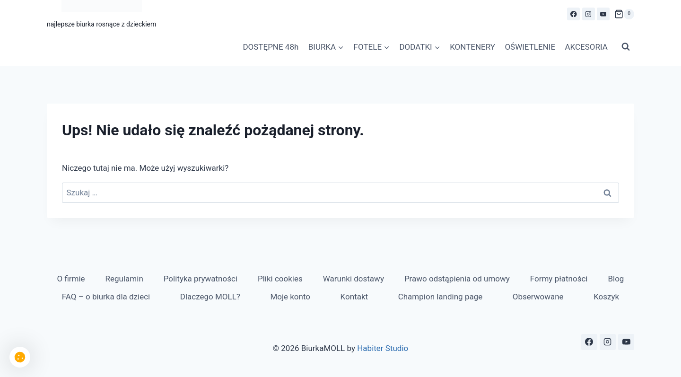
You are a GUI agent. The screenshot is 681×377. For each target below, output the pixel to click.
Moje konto (290, 296)
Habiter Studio (382, 348)
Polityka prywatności (200, 278)
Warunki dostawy (353, 278)
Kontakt (354, 296)
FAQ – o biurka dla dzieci (106, 296)
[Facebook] (573, 14)
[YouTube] (603, 14)
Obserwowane (538, 296)
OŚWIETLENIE (530, 47)
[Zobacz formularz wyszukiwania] (625, 46)
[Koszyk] (624, 14)
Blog (616, 278)
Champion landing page (440, 296)
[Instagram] (588, 14)
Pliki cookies (280, 278)
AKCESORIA (586, 47)
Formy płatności (559, 278)
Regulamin (124, 278)
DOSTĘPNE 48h (270, 47)
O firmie (71, 278)
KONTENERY (472, 47)
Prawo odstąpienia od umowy (457, 278)
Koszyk (606, 296)
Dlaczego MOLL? (210, 296)
